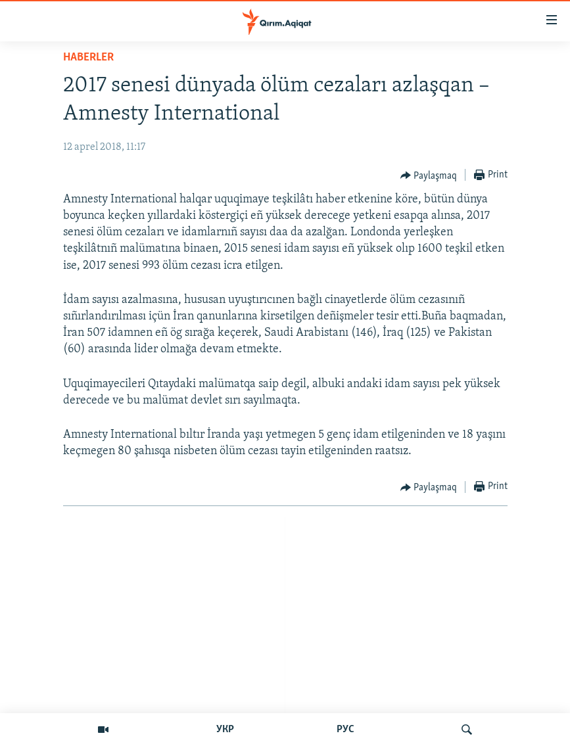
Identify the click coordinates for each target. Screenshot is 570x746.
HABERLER (88, 57)
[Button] (429, 175)
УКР (225, 729)
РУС (345, 729)
